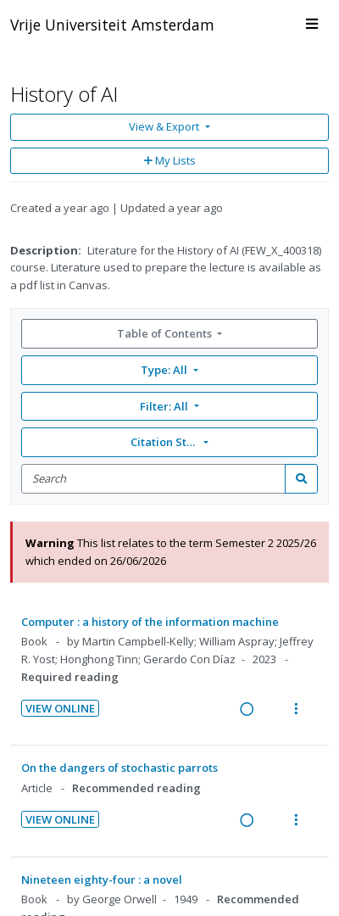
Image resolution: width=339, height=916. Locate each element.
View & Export (165, 126)
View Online (60, 708)
